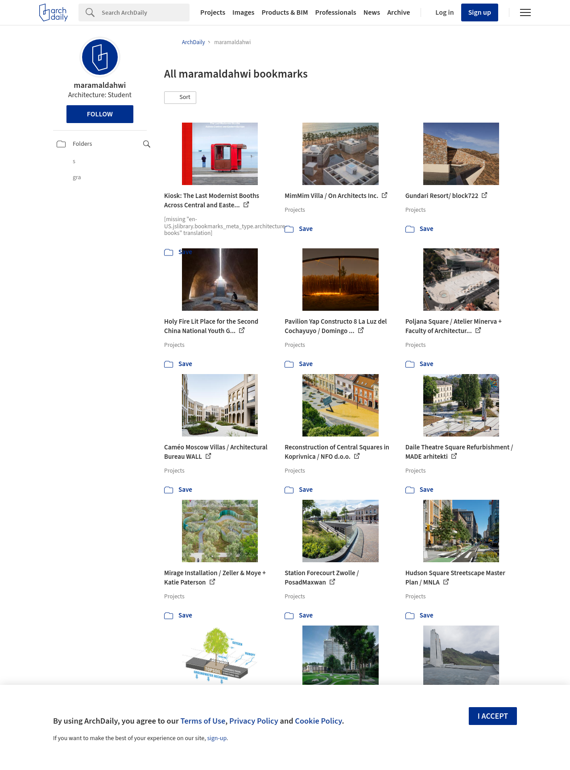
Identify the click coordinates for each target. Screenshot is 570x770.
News (371, 12)
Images (243, 12)
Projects (212, 12)
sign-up (217, 738)
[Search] (146, 12)
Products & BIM (284, 12)
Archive (398, 12)
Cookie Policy (318, 721)
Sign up (479, 12)
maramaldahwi (100, 85)
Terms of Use (202, 721)
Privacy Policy (253, 721)
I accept (493, 716)
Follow (100, 114)
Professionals (335, 12)
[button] (180, 97)
